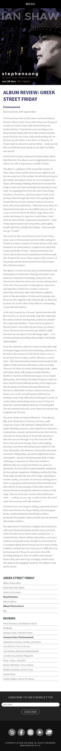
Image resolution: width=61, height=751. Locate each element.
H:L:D (38, 745)
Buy (5, 610)
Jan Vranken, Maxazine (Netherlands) (21, 651)
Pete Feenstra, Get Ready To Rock (20, 623)
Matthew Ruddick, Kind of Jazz (18, 669)
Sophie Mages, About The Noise (18, 678)
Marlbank (7, 628)
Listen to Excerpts (12, 592)
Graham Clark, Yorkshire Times (18, 632)
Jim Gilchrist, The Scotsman (16, 646)
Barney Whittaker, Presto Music (18, 664)
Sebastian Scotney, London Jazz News (22, 641)
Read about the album (14, 587)
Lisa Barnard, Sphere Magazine (18, 655)
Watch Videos (9, 601)
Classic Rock (9, 674)
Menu (30, 4)
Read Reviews (10, 596)
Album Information (12, 583)
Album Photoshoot (13, 606)
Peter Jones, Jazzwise (14, 660)
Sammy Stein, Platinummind (18, 637)
